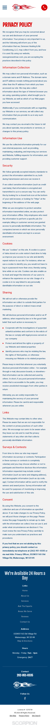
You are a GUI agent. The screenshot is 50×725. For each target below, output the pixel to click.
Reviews (25, 616)
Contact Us (25, 622)
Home (25, 590)
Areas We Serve (25, 611)
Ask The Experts (25, 606)
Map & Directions (24, 641)
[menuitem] (13, 715)
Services (25, 601)
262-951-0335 (25, 675)
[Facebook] (25, 698)
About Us (25, 596)
